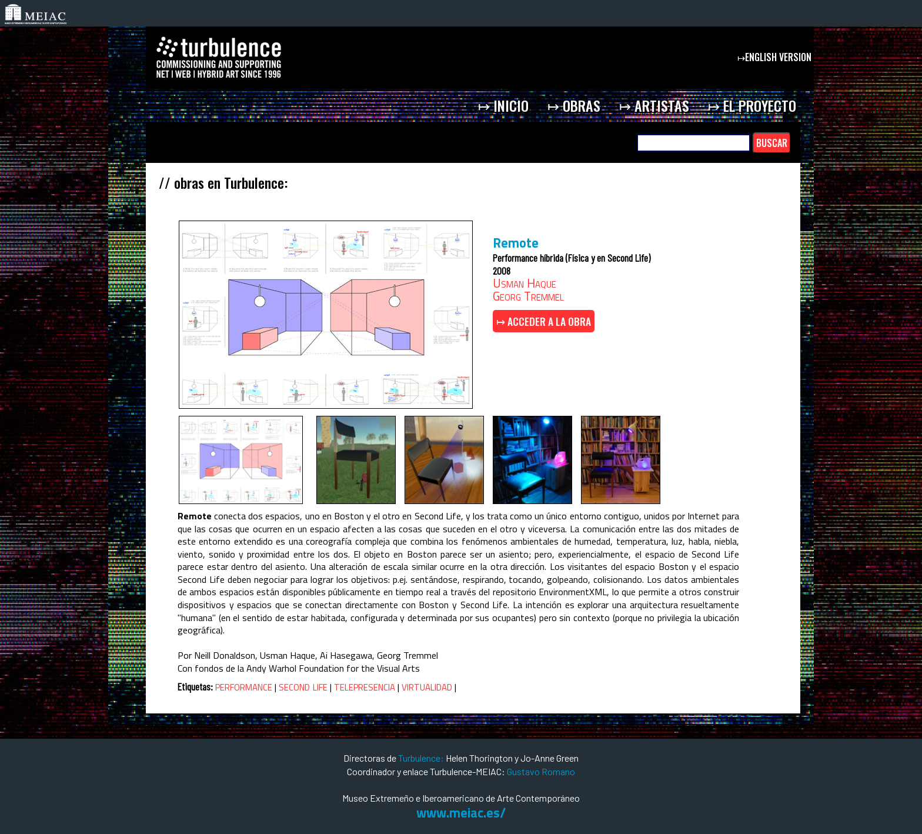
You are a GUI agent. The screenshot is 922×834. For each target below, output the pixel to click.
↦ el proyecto (752, 105)
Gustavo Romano (541, 771)
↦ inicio (503, 105)
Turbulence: (421, 757)
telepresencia (364, 685)
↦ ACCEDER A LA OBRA (543, 321)
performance (243, 685)
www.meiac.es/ (461, 813)
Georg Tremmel (528, 295)
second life (303, 685)
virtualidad (427, 685)
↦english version (775, 57)
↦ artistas (654, 105)
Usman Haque (524, 282)
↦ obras (573, 105)
